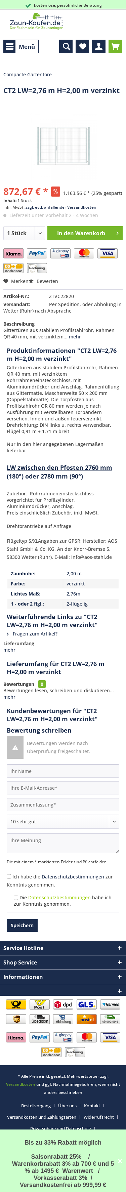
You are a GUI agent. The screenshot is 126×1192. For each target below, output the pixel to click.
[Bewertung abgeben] (63, 822)
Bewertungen (18, 684)
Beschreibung (19, 324)
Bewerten (43, 281)
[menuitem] (21, 46)
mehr (74, 336)
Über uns (67, 1106)
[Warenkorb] (115, 46)
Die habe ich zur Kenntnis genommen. (63, 900)
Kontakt (92, 1106)
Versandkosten (20, 1084)
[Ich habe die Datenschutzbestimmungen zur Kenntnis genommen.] (9, 876)
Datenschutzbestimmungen (73, 876)
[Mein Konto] (99, 46)
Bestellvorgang (36, 1106)
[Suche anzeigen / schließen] (66, 46)
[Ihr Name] (63, 771)
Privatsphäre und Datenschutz (60, 1128)
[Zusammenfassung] (63, 804)
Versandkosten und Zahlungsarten (41, 1117)
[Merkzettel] (82, 46)
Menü (20, 45)
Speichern (22, 925)
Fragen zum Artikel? (32, 633)
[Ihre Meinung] (63, 843)
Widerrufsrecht (99, 1117)
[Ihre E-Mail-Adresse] (63, 787)
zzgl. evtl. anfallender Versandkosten (61, 207)
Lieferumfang (18, 643)
